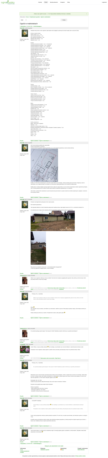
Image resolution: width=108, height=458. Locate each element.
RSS (62, 449)
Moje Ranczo (58, 358)
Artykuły (40, 2)
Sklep (68, 2)
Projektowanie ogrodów (35, 16)
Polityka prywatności (24, 451)
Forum (45, 2)
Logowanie (104, 2)
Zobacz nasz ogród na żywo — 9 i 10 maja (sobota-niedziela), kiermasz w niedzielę (52, 13)
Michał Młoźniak (81, 449)
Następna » (39, 26)
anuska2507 (22, 344)
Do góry (21, 140)
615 (36, 26)
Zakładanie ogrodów (44, 449)
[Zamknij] (86, 13)
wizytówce (61, 289)
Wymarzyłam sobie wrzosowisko (47, 358)
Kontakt (22, 452)
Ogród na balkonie (35, 140)
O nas (21, 449)
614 (34, 26)
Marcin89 (22, 28)
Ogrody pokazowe (54, 2)
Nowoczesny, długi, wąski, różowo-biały (56, 287)
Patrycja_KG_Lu (23, 275)
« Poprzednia (23, 26)
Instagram (62, 2)
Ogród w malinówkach (45, 16)
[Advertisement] (54, 8)
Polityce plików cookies (80, 455)
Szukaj (64, 20)
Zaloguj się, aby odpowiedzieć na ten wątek (54, 445)
